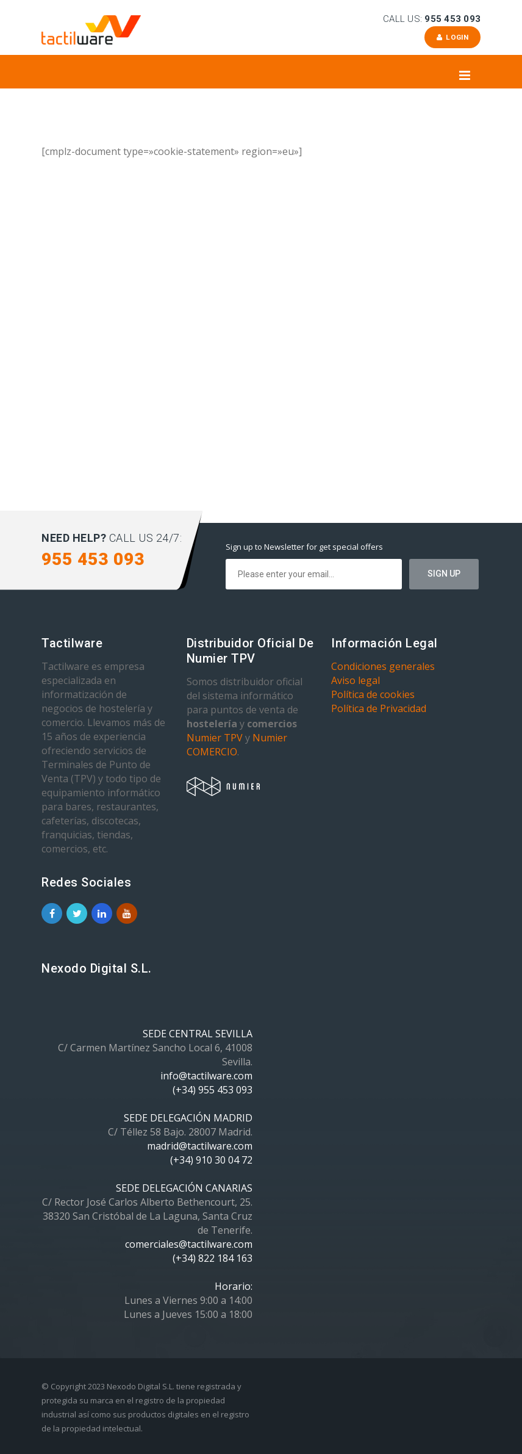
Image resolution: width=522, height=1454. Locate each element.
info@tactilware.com (206, 1075)
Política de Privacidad (378, 708)
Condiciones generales (383, 666)
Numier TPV (215, 737)
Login (451, 37)
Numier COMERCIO (237, 744)
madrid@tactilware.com (199, 1146)
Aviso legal (355, 680)
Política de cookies (373, 694)
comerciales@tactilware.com (188, 1244)
